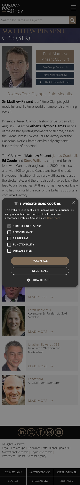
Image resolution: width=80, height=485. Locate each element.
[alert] (40, 242)
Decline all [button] (40, 271)
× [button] (73, 202)
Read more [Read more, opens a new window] (53, 218)
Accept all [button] (40, 261)
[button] (40, 280)
